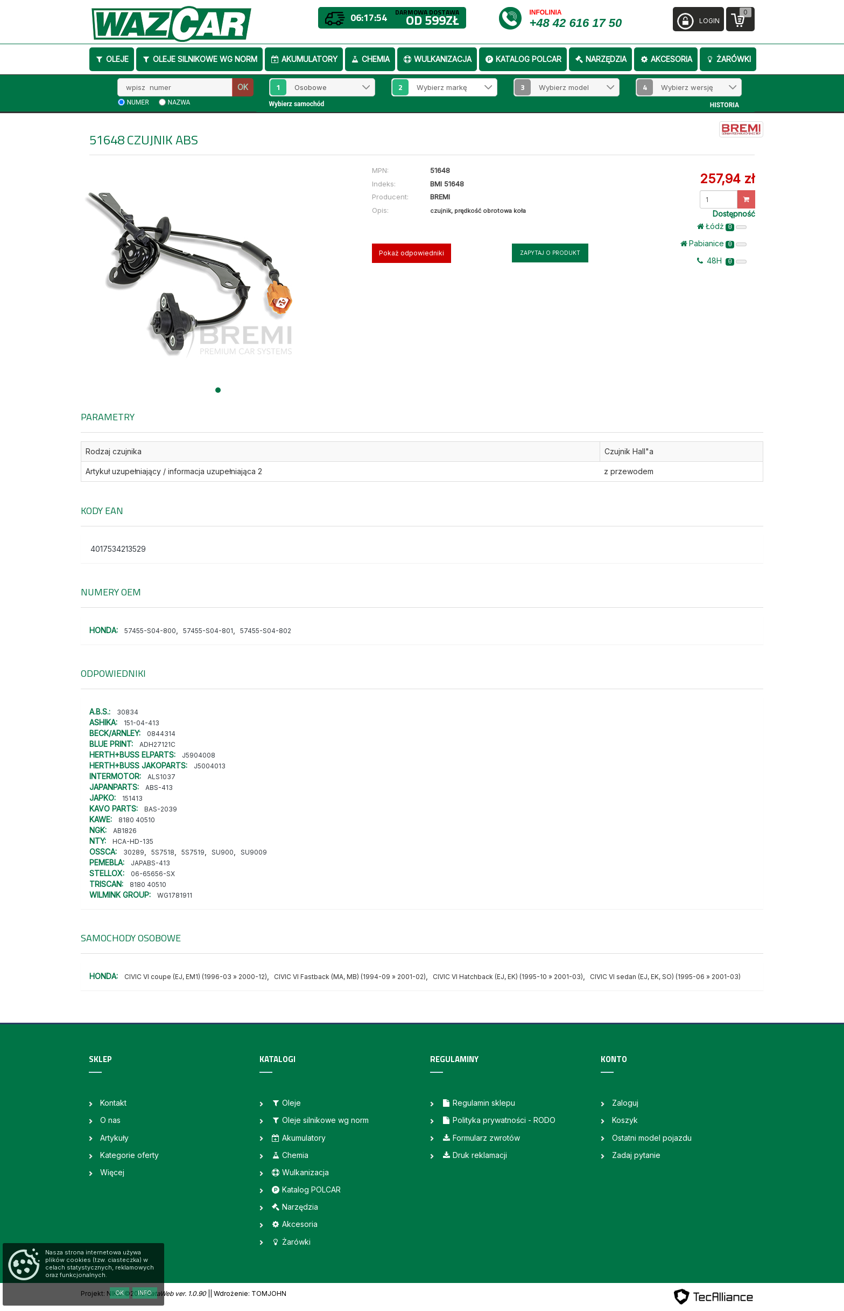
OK (242, 87)
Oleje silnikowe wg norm (199, 59)
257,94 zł (727, 178)
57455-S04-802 (265, 631)
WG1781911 (174, 895)
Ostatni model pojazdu (652, 1137)
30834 (127, 712)
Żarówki (728, 59)
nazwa (179, 102)
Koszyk (625, 1120)
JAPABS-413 (150, 863)
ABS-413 (159, 787)
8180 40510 (136, 820)
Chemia (370, 59)
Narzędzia (600, 59)
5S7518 (162, 852)
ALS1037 (161, 777)
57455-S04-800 (150, 631)
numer (138, 102)
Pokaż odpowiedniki (411, 253)
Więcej (112, 1172)
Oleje (112, 59)
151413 (132, 798)
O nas (110, 1120)
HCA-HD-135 (132, 841)
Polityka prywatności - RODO (498, 1120)
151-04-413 (141, 723)
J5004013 (210, 766)
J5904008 (198, 755)
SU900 (223, 852)
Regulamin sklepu (478, 1102)
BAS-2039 (160, 809)
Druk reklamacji (474, 1155)
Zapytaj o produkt (550, 252)
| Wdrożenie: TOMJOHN (248, 1293)
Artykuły (114, 1137)
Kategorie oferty (129, 1155)
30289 (133, 852)
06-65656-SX (153, 874)
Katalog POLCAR (522, 59)
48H (722, 261)
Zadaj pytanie (636, 1155)
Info (145, 1292)
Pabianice (713, 243)
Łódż (722, 226)
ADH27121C (157, 744)
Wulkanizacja (437, 59)
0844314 (161, 734)
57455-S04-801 (208, 631)
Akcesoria (665, 59)
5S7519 (193, 852)
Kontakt (113, 1102)
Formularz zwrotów (480, 1137)
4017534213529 (118, 548)
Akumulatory (303, 59)
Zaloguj (625, 1102)
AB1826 (125, 831)
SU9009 (254, 852)
